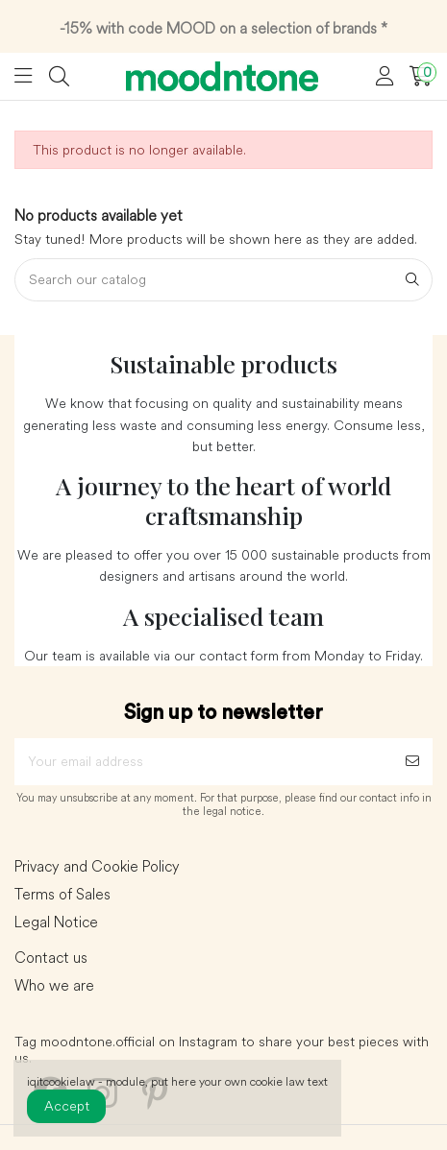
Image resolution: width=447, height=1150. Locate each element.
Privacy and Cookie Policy (97, 866)
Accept (66, 1105)
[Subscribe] (412, 761)
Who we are (54, 985)
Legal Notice (56, 922)
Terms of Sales (62, 894)
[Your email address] (203, 761)
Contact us (50, 958)
